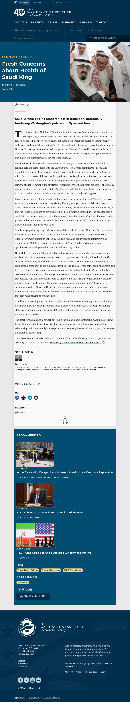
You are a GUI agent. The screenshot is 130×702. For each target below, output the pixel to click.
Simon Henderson (15, 84)
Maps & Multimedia (93, 22)
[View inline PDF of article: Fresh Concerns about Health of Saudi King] (65, 384)
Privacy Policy (34, 698)
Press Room (23, 663)
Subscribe (22, 666)
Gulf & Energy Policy (73, 570)
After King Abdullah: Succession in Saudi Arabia (75, 342)
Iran (72, 30)
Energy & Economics (52, 30)
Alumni (104, 672)
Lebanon (80, 30)
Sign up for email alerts (33, 596)
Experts (37, 22)
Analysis (20, 22)
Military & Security (32, 30)
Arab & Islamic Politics (28, 570)
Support (68, 22)
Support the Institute (87, 672)
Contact (21, 660)
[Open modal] (103, 38)
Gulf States (93, 30)
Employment (19, 698)
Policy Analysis (10, 56)
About (53, 22)
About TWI (70, 672)
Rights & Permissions (51, 698)
